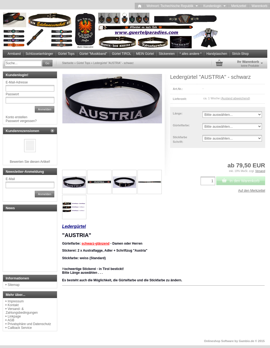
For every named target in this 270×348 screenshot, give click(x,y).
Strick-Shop (240, 54)
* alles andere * (190, 54)
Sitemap (13, 285)
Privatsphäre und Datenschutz (29, 324)
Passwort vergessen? (21, 121)
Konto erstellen (16, 117)
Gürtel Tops (66, 54)
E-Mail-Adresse (17, 82)
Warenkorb (259, 6)
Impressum (15, 301)
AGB (11, 320)
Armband (14, 54)
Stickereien (167, 54)
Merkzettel (238, 6)
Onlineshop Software (219, 341)
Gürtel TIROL (121, 54)
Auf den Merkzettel (251, 190)
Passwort (12, 94)
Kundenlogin (214, 6)
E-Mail (10, 179)
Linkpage (14, 316)
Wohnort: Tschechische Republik (172, 6)
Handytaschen (216, 54)
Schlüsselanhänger (39, 54)
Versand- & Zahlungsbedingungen (22, 311)
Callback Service (20, 328)
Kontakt (13, 305)
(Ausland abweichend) (235, 98)
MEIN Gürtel (145, 54)
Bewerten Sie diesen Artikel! (30, 162)
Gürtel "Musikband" (93, 54)
